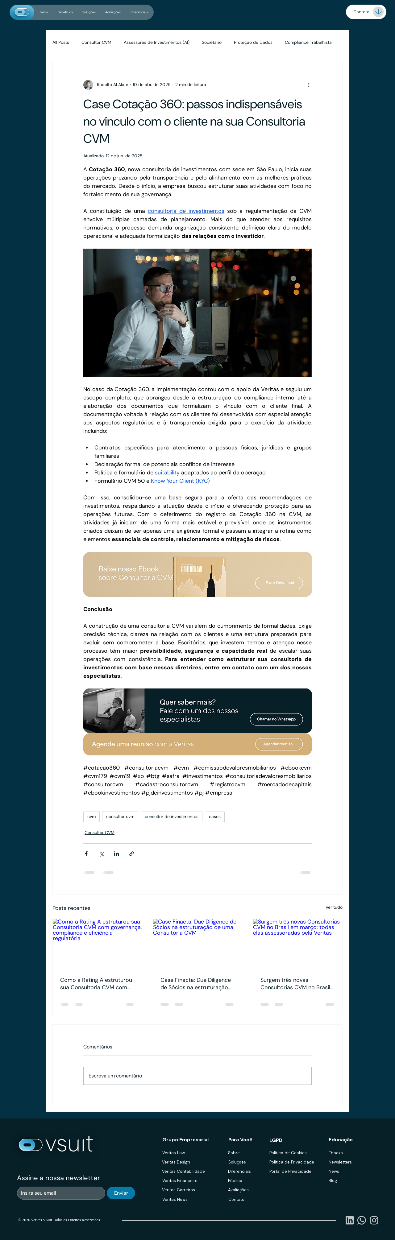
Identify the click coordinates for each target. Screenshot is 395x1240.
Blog (333, 1180)
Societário (212, 42)
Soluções (237, 1162)
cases (215, 816)
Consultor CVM (96, 42)
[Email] (59, 1193)
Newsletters (340, 1162)
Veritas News (175, 1199)
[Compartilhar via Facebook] (86, 854)
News (334, 1171)
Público (235, 1180)
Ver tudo (334, 907)
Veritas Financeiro (180, 1180)
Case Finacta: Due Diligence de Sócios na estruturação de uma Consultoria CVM (195, 983)
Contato (236, 1199)
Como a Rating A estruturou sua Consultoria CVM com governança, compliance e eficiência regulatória (96, 983)
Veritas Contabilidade (183, 1171)
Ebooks (336, 1152)
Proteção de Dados (253, 42)
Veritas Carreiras (178, 1189)
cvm (91, 816)
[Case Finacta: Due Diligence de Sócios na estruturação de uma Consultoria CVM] (197, 944)
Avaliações (238, 1189)
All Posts (60, 42)
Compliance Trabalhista (308, 42)
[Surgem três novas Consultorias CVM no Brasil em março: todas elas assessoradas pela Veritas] (297, 944)
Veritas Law (173, 1152)
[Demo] (366, 12)
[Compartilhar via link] (132, 854)
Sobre (234, 1152)
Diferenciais (239, 1171)
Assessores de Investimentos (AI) (156, 42)
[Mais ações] (308, 85)
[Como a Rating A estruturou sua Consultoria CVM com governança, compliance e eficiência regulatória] (97, 944)
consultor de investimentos (171, 816)
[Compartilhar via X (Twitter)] (101, 854)
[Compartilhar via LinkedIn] (116, 854)
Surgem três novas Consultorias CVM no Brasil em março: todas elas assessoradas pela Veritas (295, 983)
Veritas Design (176, 1162)
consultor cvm (120, 816)
